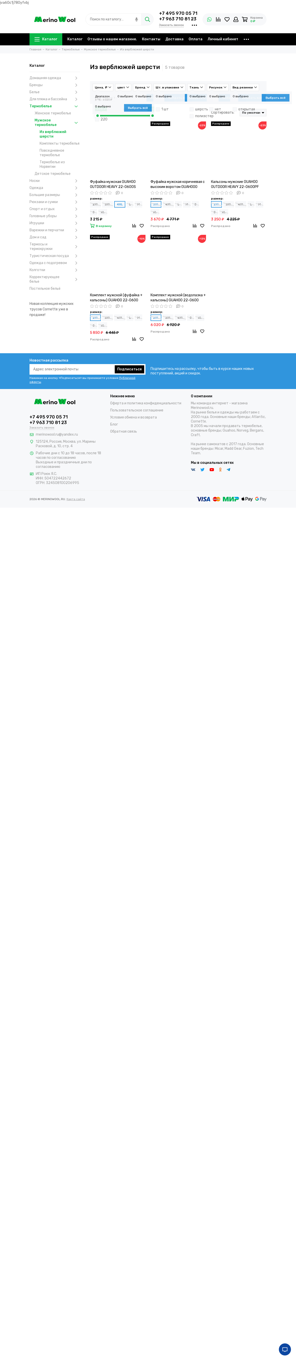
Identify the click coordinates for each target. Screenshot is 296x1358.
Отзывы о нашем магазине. (112, 39)
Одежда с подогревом (54, 263)
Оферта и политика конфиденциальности (145, 403)
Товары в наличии (160, 97)
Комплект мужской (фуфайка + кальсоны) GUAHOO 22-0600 (116, 297)
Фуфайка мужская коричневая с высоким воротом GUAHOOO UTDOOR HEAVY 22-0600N (178, 184)
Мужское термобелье (57, 122)
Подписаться (129, 369)
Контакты (151, 39)
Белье (54, 92)
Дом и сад (54, 237)
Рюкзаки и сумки (54, 202)
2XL (95, 204)
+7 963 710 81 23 (177, 19)
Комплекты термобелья (59, 143)
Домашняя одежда (54, 78)
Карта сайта (76, 499)
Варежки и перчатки (54, 230)
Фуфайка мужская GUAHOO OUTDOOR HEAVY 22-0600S (113, 184)
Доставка (174, 39)
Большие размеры (54, 195)
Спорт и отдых (54, 209)
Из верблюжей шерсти (53, 134)
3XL (107, 204)
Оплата (195, 39)
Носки (54, 181)
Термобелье (54, 106)
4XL (120, 204)
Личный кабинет (223, 39)
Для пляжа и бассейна (54, 99)
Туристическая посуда (54, 256)
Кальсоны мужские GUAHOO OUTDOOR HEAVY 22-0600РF (235, 184)
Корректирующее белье (54, 279)
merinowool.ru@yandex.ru (57, 434)
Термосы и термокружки (54, 246)
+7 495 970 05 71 (178, 13)
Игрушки (54, 223)
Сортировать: (222, 112)
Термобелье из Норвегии (52, 164)
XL (103, 212)
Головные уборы (54, 216)
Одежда (54, 188)
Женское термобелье (53, 113)
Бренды (54, 85)
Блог (114, 424)
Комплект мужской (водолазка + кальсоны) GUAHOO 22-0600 (178, 297)
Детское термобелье (53, 174)
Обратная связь (123, 431)
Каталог (46, 39)
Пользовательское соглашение (136, 410)
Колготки (54, 270)
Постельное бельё (45, 288)
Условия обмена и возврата (133, 417)
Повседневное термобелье (52, 152)
